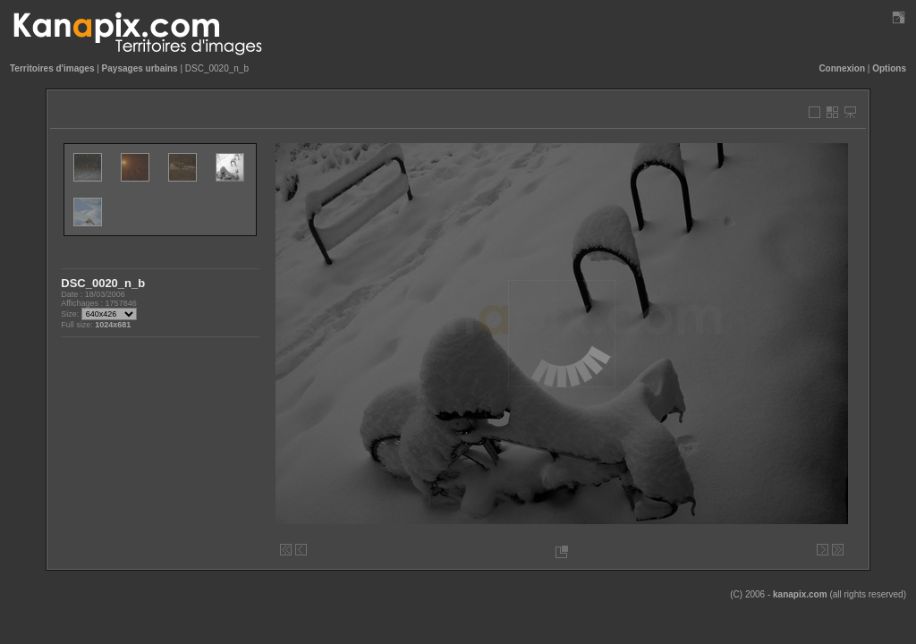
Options (889, 68)
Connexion (841, 68)
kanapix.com (800, 594)
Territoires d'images (52, 68)
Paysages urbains (140, 68)
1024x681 (113, 324)
